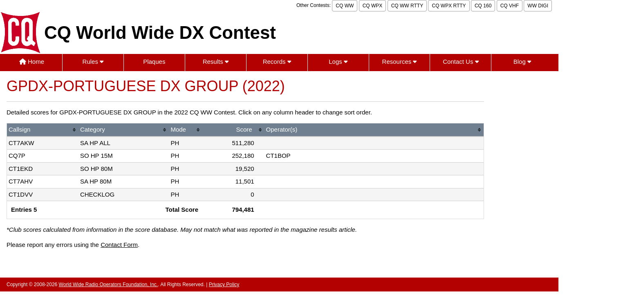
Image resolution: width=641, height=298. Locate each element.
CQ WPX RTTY (449, 6)
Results (216, 61)
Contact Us (460, 61)
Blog (522, 61)
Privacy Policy (224, 284)
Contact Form (119, 244)
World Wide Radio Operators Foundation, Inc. (108, 284)
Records (277, 61)
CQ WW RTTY (407, 6)
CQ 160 (483, 6)
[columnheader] (42, 130)
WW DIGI (537, 6)
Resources (399, 61)
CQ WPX (373, 6)
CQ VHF (509, 6)
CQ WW (345, 6)
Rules (93, 61)
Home (31, 61)
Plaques (154, 61)
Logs (338, 61)
